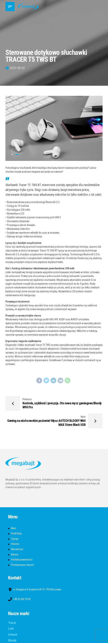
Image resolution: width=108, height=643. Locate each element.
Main (13, 528)
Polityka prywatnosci (21, 559)
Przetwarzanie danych (22, 564)
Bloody (12, 640)
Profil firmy (16, 533)
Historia (15, 543)
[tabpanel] (54, 128)
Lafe (11, 628)
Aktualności (17, 549)
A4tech (12, 634)
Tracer (12, 623)
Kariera (14, 554)
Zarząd (14, 538)
